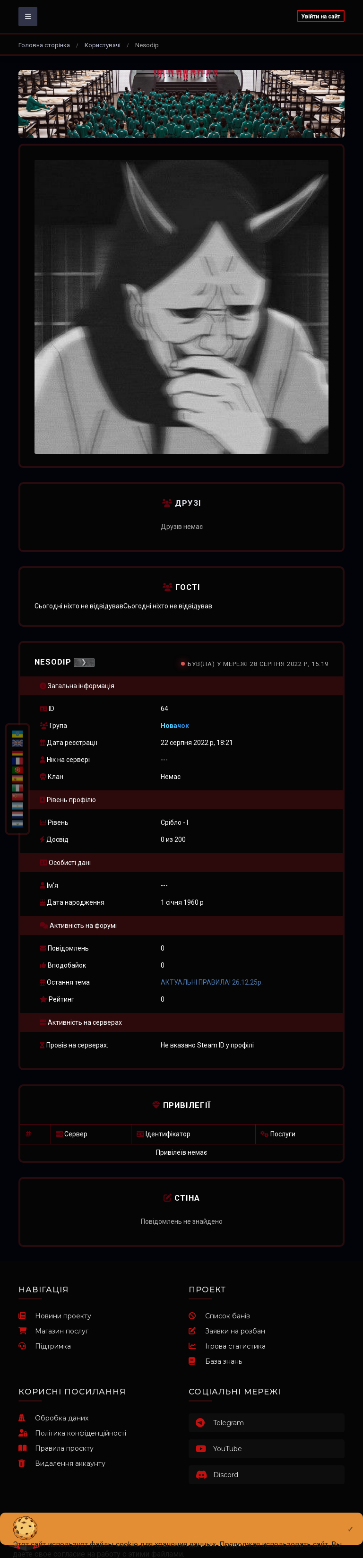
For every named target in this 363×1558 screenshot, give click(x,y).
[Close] (350, 1521)
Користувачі (103, 45)
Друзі (181, 503)
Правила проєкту (56, 1448)
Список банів (219, 1316)
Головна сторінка (44, 45)
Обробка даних (53, 1418)
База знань (215, 1361)
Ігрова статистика (227, 1346)
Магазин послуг (53, 1331)
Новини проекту (54, 1316)
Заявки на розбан (227, 1331)
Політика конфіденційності (72, 1433)
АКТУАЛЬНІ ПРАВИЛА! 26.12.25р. (212, 982)
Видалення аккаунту (61, 1463)
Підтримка (44, 1346)
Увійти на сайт (320, 16)
